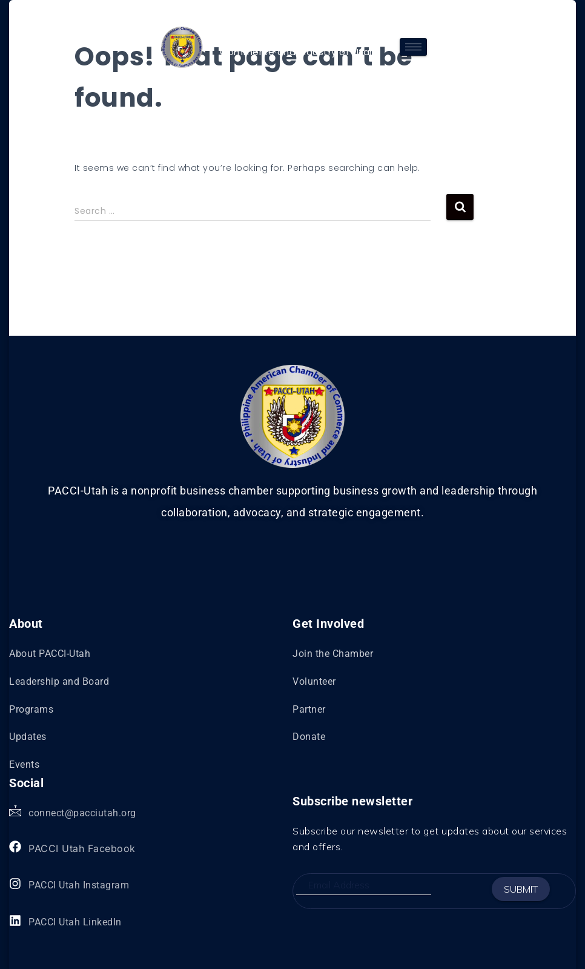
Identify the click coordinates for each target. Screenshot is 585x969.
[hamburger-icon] (413, 47)
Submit (521, 889)
